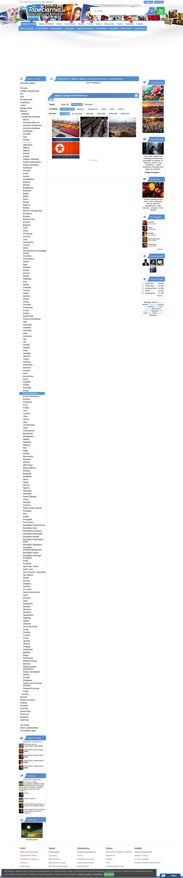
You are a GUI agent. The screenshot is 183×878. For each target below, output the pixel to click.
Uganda (26, 641)
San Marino (28, 575)
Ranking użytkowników (86, 852)
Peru (25, 514)
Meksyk (26, 462)
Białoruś (26, 205)
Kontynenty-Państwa (31, 117)
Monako (26, 471)
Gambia (26, 296)
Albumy (81, 24)
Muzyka (23, 697)
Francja (26, 290)
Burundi (26, 222)
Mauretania (28, 456)
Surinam (26, 598)
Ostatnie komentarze (85, 859)
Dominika (27, 256)
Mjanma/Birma (29, 468)
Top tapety (69, 28)
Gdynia (148, 309)
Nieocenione (126, 28)
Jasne (112, 109)
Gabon (26, 293)
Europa (26, 139)
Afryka (26, 119)
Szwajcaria (28, 603)
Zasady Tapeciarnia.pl (115, 866)
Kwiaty (151, 306)
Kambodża (28, 365)
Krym (25, 405)
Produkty (24, 705)
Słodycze (147, 311)
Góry (146, 306)
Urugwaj (26, 646)
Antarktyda (28, 131)
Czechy (26, 245)
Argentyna (27, 168)
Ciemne (121, 109)
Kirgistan (27, 382)
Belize (25, 196)
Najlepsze (80, 109)
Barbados (27, 190)
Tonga (25, 629)
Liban (25, 416)
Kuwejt (26, 408)
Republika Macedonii (32, 531)
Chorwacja (27, 233)
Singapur (27, 583)
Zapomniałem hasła (28, 855)
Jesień (154, 302)
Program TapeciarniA (143, 852)
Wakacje (147, 302)
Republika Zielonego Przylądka (32, 556)
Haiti (25, 322)
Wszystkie (89, 105)
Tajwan (26, 621)
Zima (154, 313)
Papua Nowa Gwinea (32, 508)
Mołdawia (27, 476)
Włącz (174, 876)
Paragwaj (27, 511)
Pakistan (27, 502)
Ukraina (26, 644)
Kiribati (26, 385)
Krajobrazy (25, 102)
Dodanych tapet (156, 279)
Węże (156, 306)
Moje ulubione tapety (57, 863)
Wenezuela (28, 658)
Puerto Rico (28, 522)
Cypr (25, 239)
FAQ (108, 863)
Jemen (26, 359)
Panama (26, 505)
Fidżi (25, 282)
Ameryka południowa (32, 125)
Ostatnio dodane (67, 109)
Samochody (25, 711)
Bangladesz (28, 188)
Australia (27, 134)
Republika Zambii (30, 552)
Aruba (25, 173)
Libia (25, 422)
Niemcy (26, 485)
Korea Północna (30, 393)
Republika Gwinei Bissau (34, 525)
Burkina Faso (29, 219)
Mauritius (27, 459)
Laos (25, 410)
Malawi (26, 439)
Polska (26, 516)
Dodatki (139, 24)
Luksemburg (28, 430)
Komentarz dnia (156, 139)
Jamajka (26, 353)
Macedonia (28, 433)
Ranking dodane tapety (58, 866)
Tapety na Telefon (46, 24)
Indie (25, 333)
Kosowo (26, 399)
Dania (25, 248)
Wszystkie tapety (27, 83)
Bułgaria (26, 225)
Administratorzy (156, 256)
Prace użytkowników (29, 728)
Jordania (27, 362)
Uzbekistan (28, 649)
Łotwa (25, 691)
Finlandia (27, 287)
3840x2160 (125, 114)
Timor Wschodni (30, 626)
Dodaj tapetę (140, 28)
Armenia (26, 170)
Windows (153, 315)
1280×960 (89, 114)
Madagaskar (28, 436)
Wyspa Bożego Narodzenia (29, 667)
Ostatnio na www (34, 738)
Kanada (26, 370)
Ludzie (23, 105)
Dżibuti (26, 261)
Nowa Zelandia (29, 496)
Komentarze (70, 24)
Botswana (27, 213)
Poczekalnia (101, 28)
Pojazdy (23, 703)
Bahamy (26, 182)
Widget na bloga (141, 855)
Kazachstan (28, 376)
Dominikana (28, 259)
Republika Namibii (31, 536)
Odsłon (104, 109)
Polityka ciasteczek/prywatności (147, 863)
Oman (25, 499)
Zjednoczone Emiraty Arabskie (32, 684)
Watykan (27, 652)
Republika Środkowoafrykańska (32, 548)
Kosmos (25, 694)
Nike (150, 313)
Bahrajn (26, 185)
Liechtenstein (29, 425)
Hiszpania (27, 325)
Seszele (26, 581)
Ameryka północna (31, 122)
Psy (161, 306)
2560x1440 (113, 114)
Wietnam (27, 664)
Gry (21, 94)
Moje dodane (56, 28)
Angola (26, 156)
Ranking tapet (54, 859)
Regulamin (110, 855)
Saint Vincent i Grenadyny (34, 572)
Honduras (27, 330)
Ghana (26, 299)
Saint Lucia (28, 569)
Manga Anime (26, 108)
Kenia (25, 379)
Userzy (99, 24)
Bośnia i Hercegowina (32, 211)
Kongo (26, 390)
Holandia (27, 327)
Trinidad (26, 632)
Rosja (25, 561)
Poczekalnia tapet (28, 730)
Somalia (26, 586)
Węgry (26, 655)
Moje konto (109, 24)
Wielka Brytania (30, 661)
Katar (25, 373)
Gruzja (26, 310)
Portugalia (27, 519)
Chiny (25, 231)
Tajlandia (27, 618)
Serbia (26, 578)
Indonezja (27, 336)
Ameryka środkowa (31, 128)
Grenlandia (28, 307)
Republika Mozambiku (33, 534)
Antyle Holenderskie (32, 162)
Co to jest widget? (141, 859)
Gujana (26, 313)
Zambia (26, 677)
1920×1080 (101, 114)
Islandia (26, 347)
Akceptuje (109, 874)
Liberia (26, 419)
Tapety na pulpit (26, 28)
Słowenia (27, 612)
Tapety (74, 79)
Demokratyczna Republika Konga (34, 252)
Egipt (25, 264)
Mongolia (27, 473)
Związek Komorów (31, 688)
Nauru (25, 479)
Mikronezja (28, 465)
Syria (25, 601)
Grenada (27, 304)
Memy (59, 24)
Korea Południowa (31, 396)
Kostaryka (27, 402)
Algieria (26, 150)
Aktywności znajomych (29, 859)
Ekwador (27, 267)
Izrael (25, 350)
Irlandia (26, 345)
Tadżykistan (28, 615)
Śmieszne (24, 714)
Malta (25, 451)
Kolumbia (27, 388)
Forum (90, 24)
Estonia (26, 273)
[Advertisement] (92, 54)
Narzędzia (114, 28)
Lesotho (26, 413)
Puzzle (120, 24)
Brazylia (26, 216)
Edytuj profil (25, 866)
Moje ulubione (42, 28)
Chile (25, 228)
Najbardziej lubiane (85, 28)
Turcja (25, 638)
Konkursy (129, 24)
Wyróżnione (76, 105)
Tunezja (26, 635)
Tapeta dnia (31, 820)
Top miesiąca (155, 217)
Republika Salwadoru (32, 544)
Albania (26, 148)
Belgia (26, 193)
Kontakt (109, 859)
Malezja (26, 445)
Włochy (26, 675)
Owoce (160, 313)
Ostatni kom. (155, 179)
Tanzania (27, 624)
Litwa (25, 428)
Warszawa (156, 309)
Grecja (26, 302)
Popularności (93, 109)
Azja (25, 137)
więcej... (160, 249)
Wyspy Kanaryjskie (31, 672)
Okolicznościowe (27, 700)
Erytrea (26, 270)
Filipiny (26, 284)
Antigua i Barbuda (31, 159)
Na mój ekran (77, 114)
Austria (26, 176)
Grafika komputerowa (29, 91)
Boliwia (26, 208)
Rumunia (27, 563)
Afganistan (27, 145)
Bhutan (26, 202)
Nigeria (26, 488)
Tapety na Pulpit (29, 24)
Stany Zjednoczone (31, 592)
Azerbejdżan (28, 179)
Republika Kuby (30, 528)
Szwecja (26, 606)
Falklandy (27, 279)
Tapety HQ (65, 105)
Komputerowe (26, 99)
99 (91, 22)
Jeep (161, 311)
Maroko (26, 453)
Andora (26, 153)
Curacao (27, 236)
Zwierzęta (24, 720)
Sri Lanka (27, 589)
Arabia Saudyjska (31, 165)
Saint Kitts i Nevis (31, 566)
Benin (25, 199)
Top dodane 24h (156, 82)
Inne (22, 97)
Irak (24, 339)
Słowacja (27, 609)
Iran (24, 342)
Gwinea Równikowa (32, 319)
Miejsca (23, 111)
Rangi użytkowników (85, 863)
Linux (145, 313)
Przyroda (24, 708)
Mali (25, 448)
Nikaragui (27, 491)
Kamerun (27, 367)
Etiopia (26, 276)
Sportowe (24, 717)
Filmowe (24, 88)
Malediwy (27, 442)
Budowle (25, 114)
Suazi (25, 595)
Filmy (160, 302)
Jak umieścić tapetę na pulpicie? (119, 852)
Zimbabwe (27, 680)
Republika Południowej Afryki (33, 540)
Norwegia (27, 493)
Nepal (25, 482)
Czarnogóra (28, 242)
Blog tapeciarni (83, 866)
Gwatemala (28, 316)
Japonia (26, 356)
